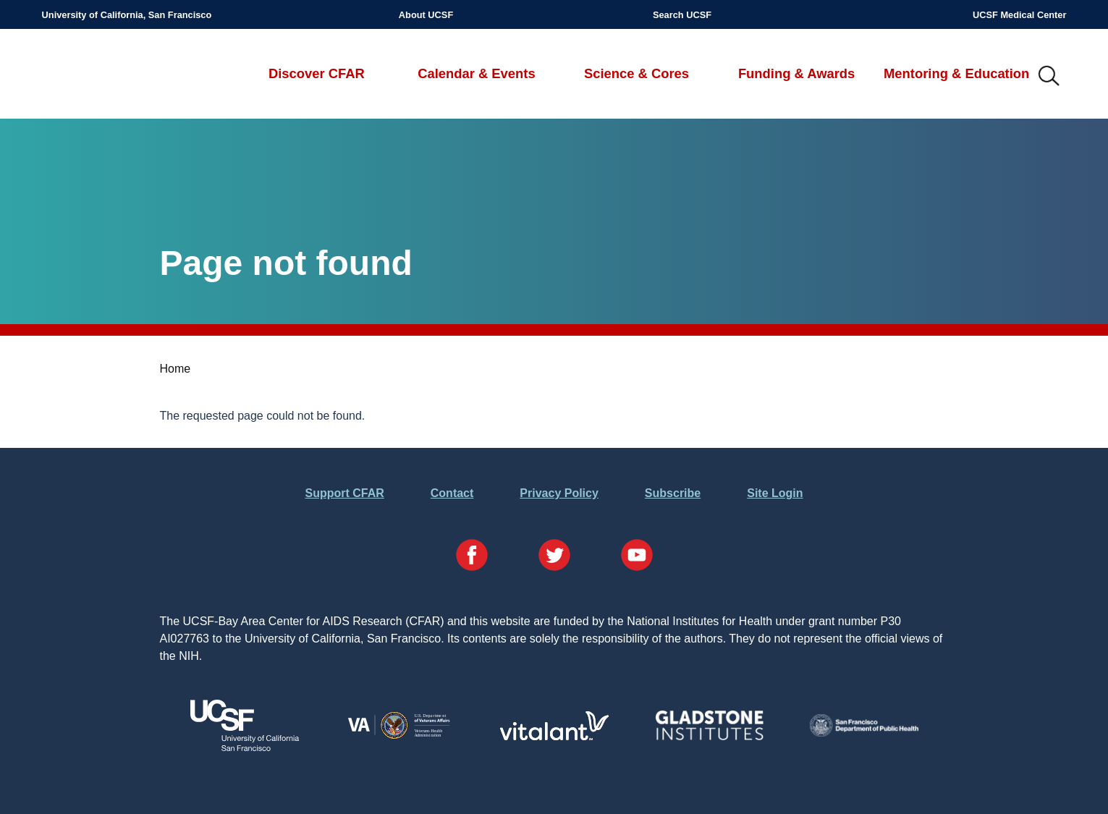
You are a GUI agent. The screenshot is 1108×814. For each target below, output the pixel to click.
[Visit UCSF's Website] (244, 747)
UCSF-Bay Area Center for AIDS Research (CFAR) (118, 77)
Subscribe (673, 493)
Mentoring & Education (956, 73)
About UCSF (426, 14)
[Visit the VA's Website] (399, 737)
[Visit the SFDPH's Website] (864, 732)
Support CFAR (344, 493)
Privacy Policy (559, 493)
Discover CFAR (316, 73)
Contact (452, 493)
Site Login (775, 493)
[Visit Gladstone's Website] (709, 737)
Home (175, 369)
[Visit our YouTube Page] (637, 557)
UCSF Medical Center (1019, 14)
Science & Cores (636, 73)
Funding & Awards (796, 73)
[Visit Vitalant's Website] (554, 736)
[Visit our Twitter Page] (554, 557)
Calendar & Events (477, 73)
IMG (1049, 77)
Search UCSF (682, 14)
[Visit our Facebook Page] (472, 557)
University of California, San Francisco (127, 14)
